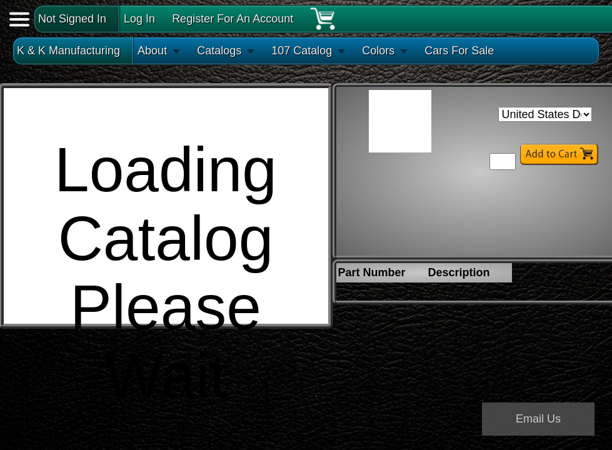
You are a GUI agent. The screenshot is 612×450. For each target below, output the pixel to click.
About (152, 50)
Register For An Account (232, 18)
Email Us (538, 418)
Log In (139, 18)
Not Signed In (72, 18)
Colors (378, 50)
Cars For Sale (459, 50)
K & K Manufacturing (68, 50)
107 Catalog (301, 50)
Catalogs (219, 50)
